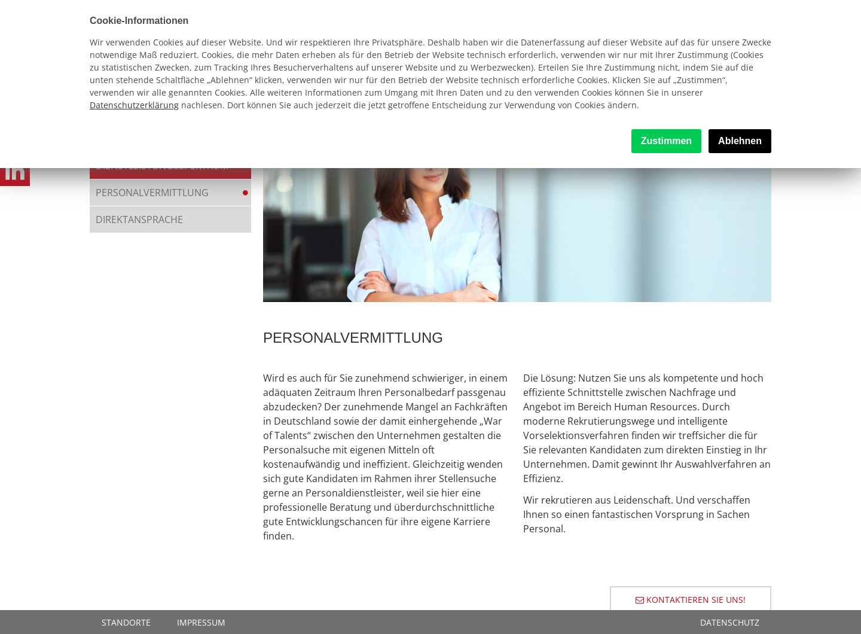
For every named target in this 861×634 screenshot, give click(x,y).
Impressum (201, 622)
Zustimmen (666, 141)
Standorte (126, 622)
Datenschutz (729, 622)
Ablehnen (740, 141)
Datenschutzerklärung (134, 105)
